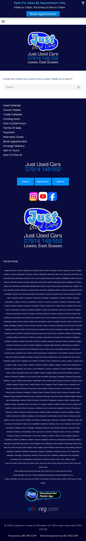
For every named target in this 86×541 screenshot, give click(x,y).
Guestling (9, 337)
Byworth (72, 294)
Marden (13, 373)
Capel (9, 298)
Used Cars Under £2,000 (48, 463)
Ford (27, 329)
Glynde (78, 329)
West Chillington (35, 443)
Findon (45, 325)
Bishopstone (16, 286)
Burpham (42, 294)
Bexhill (50, 282)
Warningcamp (61, 439)
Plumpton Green (74, 392)
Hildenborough (66, 345)
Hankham (7, 341)
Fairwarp (63, 321)
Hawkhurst (51, 341)
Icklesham (72, 353)
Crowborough (14, 310)
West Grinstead (17, 447)
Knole (48, 361)
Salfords (57, 404)
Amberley (53, 270)
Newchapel (52, 376)
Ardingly (78, 270)
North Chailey (46, 380)
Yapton (73, 459)
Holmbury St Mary (11, 349)
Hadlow (15, 337)
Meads (55, 373)
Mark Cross (28, 373)
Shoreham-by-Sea (33, 412)
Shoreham (22, 412)
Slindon (77, 412)
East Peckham (36, 318)
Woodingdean (27, 459)
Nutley (21, 384)
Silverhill (63, 412)
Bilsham (78, 282)
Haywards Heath (61, 341)
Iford (11, 357)
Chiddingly (44, 298)
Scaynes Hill (77, 404)
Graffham (68, 333)
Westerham (10, 451)
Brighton (57, 290)
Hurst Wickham (63, 353)
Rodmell (23, 400)
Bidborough (56, 282)
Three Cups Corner (38, 432)
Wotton (52, 459)
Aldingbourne (27, 270)
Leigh (14, 365)
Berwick (27, 282)
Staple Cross (27, 424)
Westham (18, 451)
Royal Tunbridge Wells (72, 400)
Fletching (8, 329)
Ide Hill (79, 353)
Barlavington (19, 278)
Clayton (69, 298)
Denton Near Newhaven (50, 310)
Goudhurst (60, 333)
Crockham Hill (70, 306)
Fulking (65, 329)
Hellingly (78, 341)
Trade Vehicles (12, 114)
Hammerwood (48, 337)
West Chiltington (46, 443)
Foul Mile (22, 329)
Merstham (69, 373)
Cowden (6, 306)
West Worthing (70, 447)
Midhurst (7, 376)
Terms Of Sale (12, 128)
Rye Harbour (33, 404)
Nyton (27, 384)
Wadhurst (16, 439)
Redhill (66, 396)
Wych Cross (60, 459)
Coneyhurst (55, 302)
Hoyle (30, 353)
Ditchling (77, 310)
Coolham (40, 302)
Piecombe (19, 392)
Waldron (31, 439)
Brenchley (43, 290)
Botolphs (11, 290)
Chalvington (28, 298)
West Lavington (38, 447)
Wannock (38, 439)
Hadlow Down (23, 337)
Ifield (7, 357)
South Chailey (62, 416)
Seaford (8, 408)
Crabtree (20, 306)
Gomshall (27, 333)
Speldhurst (70, 420)
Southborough (45, 420)
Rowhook (61, 400)
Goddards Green (10, 333)
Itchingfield (22, 357)
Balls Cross (59, 274)
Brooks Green (17, 294)
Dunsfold (39, 314)
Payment (9, 132)
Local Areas (10, 261)
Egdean (15, 321)
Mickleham (14, 376)
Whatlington (49, 451)
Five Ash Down (69, 325)
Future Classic (12, 110)
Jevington (30, 357)
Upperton (75, 436)
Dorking (8, 314)
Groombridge (76, 333)
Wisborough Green (45, 455)
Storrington (9, 428)
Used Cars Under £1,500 (30, 463)
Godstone (19, 333)
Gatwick (71, 329)
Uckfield (51, 436)
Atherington (43, 274)
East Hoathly (26, 318)
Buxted (65, 294)
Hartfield (21, 341)
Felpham (20, 325)
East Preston (46, 318)
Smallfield (23, 416)
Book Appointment (15, 141)
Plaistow (34, 392)
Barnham (27, 278)
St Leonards (43, 404)
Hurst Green (42, 353)
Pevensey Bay (10, 392)
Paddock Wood (63, 384)
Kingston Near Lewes (55, 357)
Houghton (19, 353)
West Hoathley (27, 447)
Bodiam (43, 286)
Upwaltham (8, 439)
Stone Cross (60, 424)
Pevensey (76, 388)
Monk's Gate (36, 376)
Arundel (12, 274)
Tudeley (17, 436)
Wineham (35, 455)
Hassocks (37, 341)
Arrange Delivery (14, 146)
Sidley (49, 412)
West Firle (7, 447)
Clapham (63, 298)
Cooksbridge (31, 302)
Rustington (21, 404)
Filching (39, 325)
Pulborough (46, 396)
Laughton (8, 365)
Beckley (58, 278)
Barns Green (36, 278)
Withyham (55, 455)
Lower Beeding (17, 369)
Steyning (51, 424)
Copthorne (63, 302)
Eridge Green (33, 321)
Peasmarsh (32, 388)
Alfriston (46, 270)
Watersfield (16, 443)
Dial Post (70, 310)
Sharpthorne (61, 408)
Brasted (31, 290)
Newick (13, 380)
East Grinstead (71, 314)
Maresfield (20, 373)
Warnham (53, 439)
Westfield (25, 451)
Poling (12, 396)
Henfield (9, 345)
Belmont (6, 282)
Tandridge (38, 428)
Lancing (62, 361)
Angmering (66, 270)
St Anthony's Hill (10, 424)
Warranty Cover (13, 137)
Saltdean (51, 404)
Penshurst (58, 388)
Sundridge (30, 428)
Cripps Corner (60, 306)
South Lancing (15, 420)
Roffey (29, 400)
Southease (71, 416)
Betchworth (34, 282)
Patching (15, 388)
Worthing (46, 459)
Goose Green (51, 333)
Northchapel (37, 380)
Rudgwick (7, 404)
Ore (42, 384)
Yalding (67, 459)
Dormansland (16, 314)
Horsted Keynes (9, 353)
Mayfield (49, 373)
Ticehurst (49, 432)
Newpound (69, 376)
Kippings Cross (26, 361)
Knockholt (42, 361)
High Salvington (56, 345)
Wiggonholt (75, 451)
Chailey (20, 298)
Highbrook (39, 345)
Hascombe (28, 341)
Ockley (32, 384)
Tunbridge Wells (26, 436)
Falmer (69, 321)
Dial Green (62, 310)
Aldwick (35, 270)
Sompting (30, 416)
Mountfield (44, 376)
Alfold (41, 270)
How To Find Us (12, 155)
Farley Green (77, 321)
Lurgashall (55, 369)
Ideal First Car (49, 471)
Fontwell (15, 329)
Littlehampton (76, 365)
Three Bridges (26, 432)
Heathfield (71, 341)
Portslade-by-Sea (28, 396)
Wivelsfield (75, 455)
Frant (47, 329)
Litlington (58, 365)
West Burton (25, 443)
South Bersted (52, 416)
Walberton (24, 439)
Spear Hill (78, 420)
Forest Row (33, 329)
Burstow (48, 294)
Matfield (36, 373)
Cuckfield (31, 310)
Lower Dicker (27, 369)
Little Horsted (66, 365)
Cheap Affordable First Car (64, 475)
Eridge (26, 321)
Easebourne (62, 314)
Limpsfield (37, 365)
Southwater (54, 420)
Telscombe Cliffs (74, 428)
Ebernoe (78, 318)
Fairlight (56, 321)
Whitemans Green (60, 451)
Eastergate (71, 318)
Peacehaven (23, 388)
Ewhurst (50, 321)
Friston (52, 329)
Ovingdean (48, 384)
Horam (41, 349)
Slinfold (8, 416)
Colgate (16, 302)
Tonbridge (76, 432)
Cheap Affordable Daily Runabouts (44, 475)
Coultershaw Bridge (74, 302)
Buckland (26, 294)
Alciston (19, 270)
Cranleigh (35, 306)
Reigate (72, 396)
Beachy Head (50, 278)
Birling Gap (7, 286)
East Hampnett (16, 318)
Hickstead (31, 345)
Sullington (17, 428)
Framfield (41, 329)
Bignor (64, 282)
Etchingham (42, 321)
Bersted (20, 282)
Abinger (6, 270)
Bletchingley (25, 286)
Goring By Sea (41, 333)
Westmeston (33, 451)
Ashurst (35, 274)
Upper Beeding (66, 436)
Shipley (15, 412)
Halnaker (39, 337)
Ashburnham (20, 274)
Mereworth (61, 373)
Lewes (20, 365)
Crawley (42, 306)
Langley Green (78, 361)
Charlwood (36, 298)
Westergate (68, 443)
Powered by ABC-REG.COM (22, 535)
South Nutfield (25, 420)
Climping (75, 298)
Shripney (42, 412)
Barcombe (67, 274)
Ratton (61, 396)
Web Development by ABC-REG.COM (59, 535)
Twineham (44, 436)
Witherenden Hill (65, 455)
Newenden (77, 376)
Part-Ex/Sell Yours (14, 123)
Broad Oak (65, 290)
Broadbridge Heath (76, 290)
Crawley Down (50, 306)
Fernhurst (33, 325)
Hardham (15, 341)
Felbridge (13, 325)
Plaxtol (41, 392)
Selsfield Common (41, 408)
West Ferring (77, 443)
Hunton (35, 353)
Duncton (24, 314)
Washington (7, 443)
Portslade (19, 396)
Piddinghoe (27, 392)
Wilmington (18, 455)
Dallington (38, 310)
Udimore (57, 436)
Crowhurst (23, 310)
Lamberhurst (55, 361)
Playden (46, 392)
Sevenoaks (52, 408)
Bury (61, 294)
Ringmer (79, 396)
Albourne (13, 270)
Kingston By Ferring (40, 357)
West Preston (59, 447)
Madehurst (70, 369)
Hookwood (34, 349)
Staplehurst (44, 424)
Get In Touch (11, 150)
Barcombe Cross (77, 274)
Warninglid (70, 439)
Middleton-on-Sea (25, 376)
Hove (25, 353)
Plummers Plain (55, 392)
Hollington (75, 345)
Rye (27, 404)
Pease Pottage (42, 388)
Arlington (6, 274)
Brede (37, 290)
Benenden (14, 282)
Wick (68, 451)
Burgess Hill (34, 294)
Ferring (26, 325)
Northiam (74, 380)
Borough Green (68, 286)
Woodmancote (37, 459)
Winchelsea (27, 455)
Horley (47, 349)
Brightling (51, 290)
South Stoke (35, 420)
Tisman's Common (65, 432)
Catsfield (14, 298)
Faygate (6, 325)
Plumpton (65, 392)
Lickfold (30, 365)
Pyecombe (54, 396)
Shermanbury (75, 408)
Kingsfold (6, 361)
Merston (76, 373)
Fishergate (52, 325)
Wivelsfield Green (16, 459)
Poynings (38, 396)
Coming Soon (11, 119)
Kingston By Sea (68, 357)
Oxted (55, 384)
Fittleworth (60, 325)
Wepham (41, 451)
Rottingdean (52, 400)
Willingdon (10, 455)
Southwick (62, 420)
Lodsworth (8, 369)
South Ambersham (41, 416)
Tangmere (46, 428)
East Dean (63, 318)
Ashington (29, 274)
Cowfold (13, 306)
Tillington (55, 432)
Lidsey (25, 365)
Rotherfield (43, 400)
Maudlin (42, 373)
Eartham (53, 314)
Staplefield (35, 424)
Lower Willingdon (38, 369)
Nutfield (9, 384)
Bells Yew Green (76, 278)
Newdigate (61, 376)
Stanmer (19, 424)
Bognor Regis (51, 286)
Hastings (44, 341)
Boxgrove (18, 290)
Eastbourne (55, 318)
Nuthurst (15, 384)
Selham (24, 408)
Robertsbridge (14, 400)
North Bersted (27, 380)
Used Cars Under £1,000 (13, 463)
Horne (52, 349)
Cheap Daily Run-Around (64, 471)
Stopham (68, 424)
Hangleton (76, 337)
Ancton (59, 270)
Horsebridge (59, 349)
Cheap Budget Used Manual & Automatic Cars (29, 471)
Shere (68, 408)
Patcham (9, 388)
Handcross (68, 337)
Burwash (55, 294)
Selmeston (31, 408)
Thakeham (17, 432)
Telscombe (63, 428)
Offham (37, 384)
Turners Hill (36, 436)
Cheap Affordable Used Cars (22, 475)
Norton (80, 380)
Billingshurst (71, 282)
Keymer (77, 357)
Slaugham (70, 412)
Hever (25, 345)
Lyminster (63, 369)
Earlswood (46, 314)
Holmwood (21, 349)
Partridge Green (74, 384)
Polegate (6, 396)
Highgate (46, 345)
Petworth (69, 388)
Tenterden (9, 432)
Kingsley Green (15, 361)
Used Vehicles (12, 105)
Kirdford (34, 361)
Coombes (47, 302)
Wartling (77, 439)
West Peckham (49, 447)
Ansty (73, 270)
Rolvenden (35, 400)
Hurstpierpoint (52, 353)
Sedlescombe (16, 408)
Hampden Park (58, 337)
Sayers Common (66, 404)
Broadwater (8, 294)
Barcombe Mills (9, 278)
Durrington (31, 314)
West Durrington (58, 443)
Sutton (24, 428)
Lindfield (44, 365)
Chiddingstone (54, 298)
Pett (64, 388)
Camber (78, 294)
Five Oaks (78, 325)
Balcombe (51, 274)
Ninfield (19, 380)
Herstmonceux (17, 345)
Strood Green (76, 424)
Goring (33, 333)
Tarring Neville (54, 428)
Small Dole (15, 416)
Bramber (25, 290)
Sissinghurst (56, 412)
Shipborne (8, 412)
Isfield (16, 357)
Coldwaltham (9, 302)
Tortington (10, 436)
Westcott (78, 447)
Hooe (28, 349)
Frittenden (59, 329)
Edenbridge (7, 321)
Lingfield (51, 365)
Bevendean (43, 282)
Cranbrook (27, 306)
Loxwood (48, 369)
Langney (69, 361)
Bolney (59, 286)
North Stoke (66, 380)
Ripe (7, 400)
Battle (43, 278)
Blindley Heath (35, 286)
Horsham (67, 349)
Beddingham (66, 278)
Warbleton (45, 439)
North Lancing (56, 380)
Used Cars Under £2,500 (65, 463)
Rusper (14, 404)
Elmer (21, 321)
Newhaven (6, 380)
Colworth (23, 302)
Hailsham (32, 337)
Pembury (51, 388)
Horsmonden (75, 349)
